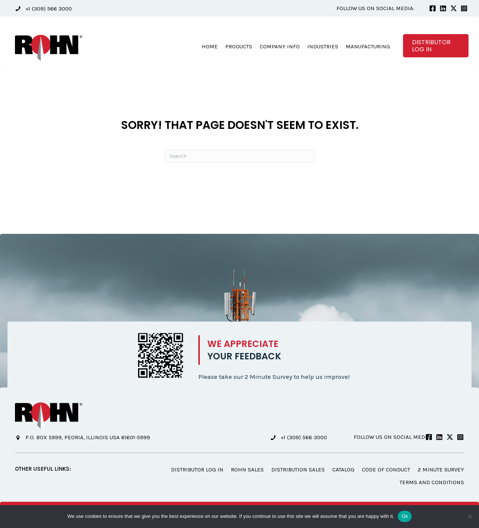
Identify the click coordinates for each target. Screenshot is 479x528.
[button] (43, 8)
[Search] (239, 156)
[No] (469, 516)
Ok (405, 516)
